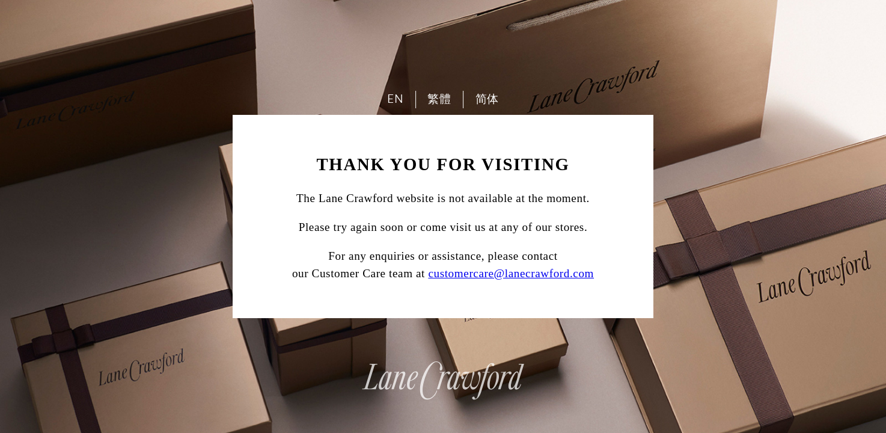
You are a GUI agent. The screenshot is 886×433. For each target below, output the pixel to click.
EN (395, 99)
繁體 (439, 99)
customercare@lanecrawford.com (511, 273)
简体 (487, 99)
